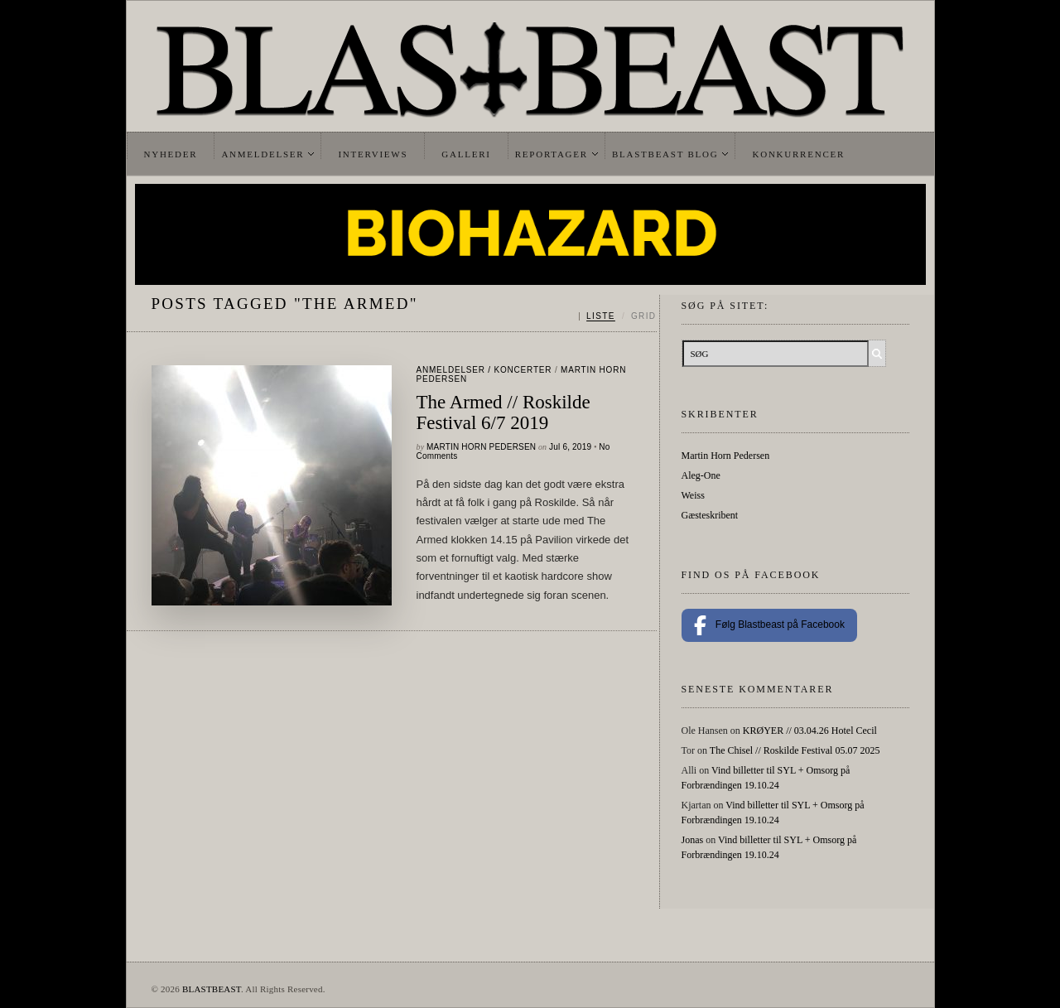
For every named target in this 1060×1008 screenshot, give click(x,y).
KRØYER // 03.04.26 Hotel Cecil (810, 730)
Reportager (551, 154)
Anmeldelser (262, 154)
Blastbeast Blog (665, 154)
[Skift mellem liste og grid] (617, 316)
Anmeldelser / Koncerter (484, 369)
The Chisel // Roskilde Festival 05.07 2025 (795, 750)
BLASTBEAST (211, 989)
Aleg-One (701, 475)
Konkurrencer (798, 154)
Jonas (693, 840)
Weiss (693, 495)
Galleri (465, 154)
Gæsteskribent (710, 515)
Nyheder (171, 154)
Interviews (372, 154)
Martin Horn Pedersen (481, 446)
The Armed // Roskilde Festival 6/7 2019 (503, 412)
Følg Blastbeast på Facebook (769, 625)
